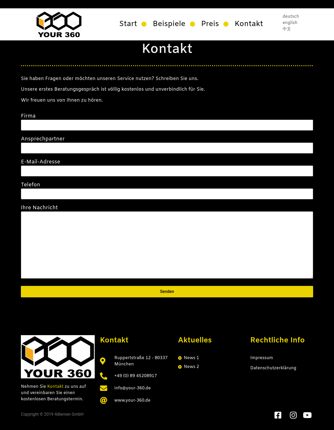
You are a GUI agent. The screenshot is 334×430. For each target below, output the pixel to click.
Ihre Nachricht (167, 243)
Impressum (261, 358)
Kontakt (56, 386)
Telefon (167, 189)
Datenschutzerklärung (273, 368)
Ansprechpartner (167, 143)
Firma (167, 120)
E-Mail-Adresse (167, 166)
